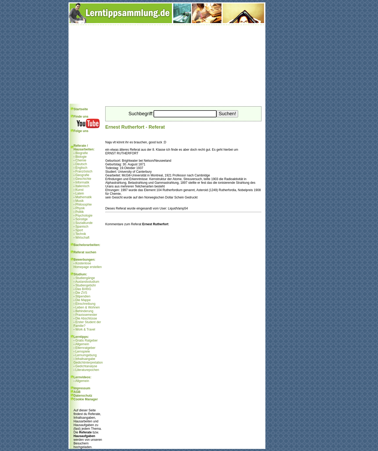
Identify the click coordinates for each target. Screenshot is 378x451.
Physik (80, 208)
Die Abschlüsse (86, 318)
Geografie (82, 175)
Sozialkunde (83, 223)
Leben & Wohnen (87, 307)
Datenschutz (83, 395)
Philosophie (83, 204)
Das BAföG (83, 289)
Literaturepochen (87, 370)
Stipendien (82, 296)
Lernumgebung (86, 355)
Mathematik (83, 197)
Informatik (82, 182)
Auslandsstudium (87, 282)
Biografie (81, 153)
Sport (79, 230)
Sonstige (81, 219)
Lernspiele (82, 351)
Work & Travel (85, 329)
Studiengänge (85, 278)
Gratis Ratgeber (86, 340)
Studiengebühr (85, 285)
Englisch (81, 168)
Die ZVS (81, 293)
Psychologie (83, 215)
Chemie (80, 160)
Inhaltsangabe (85, 359)
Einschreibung (85, 304)
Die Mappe (83, 300)
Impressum (82, 388)
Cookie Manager (86, 399)
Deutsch (81, 164)
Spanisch (81, 226)
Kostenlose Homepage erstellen (88, 265)
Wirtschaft (82, 237)
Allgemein (82, 344)
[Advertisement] (167, 64)
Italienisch (82, 186)
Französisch (83, 171)
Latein (79, 193)
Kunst (79, 190)
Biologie (81, 157)
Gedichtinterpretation (88, 362)
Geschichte (83, 179)
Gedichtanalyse (86, 366)
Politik (79, 212)
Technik (80, 234)
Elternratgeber (85, 348)
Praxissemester (86, 315)
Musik (79, 201)
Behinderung (84, 311)
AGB (77, 392)
